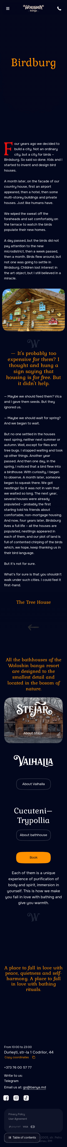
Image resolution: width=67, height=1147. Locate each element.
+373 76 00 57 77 (18, 1067)
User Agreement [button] (17, 1118)
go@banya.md (34, 1087)
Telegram (11, 1081)
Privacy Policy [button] (16, 1114)
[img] (33, 720)
